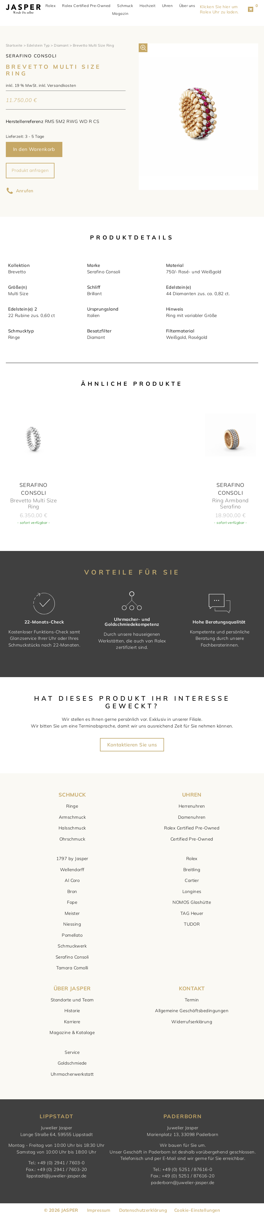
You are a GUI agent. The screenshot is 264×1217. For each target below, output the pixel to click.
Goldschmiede (72, 1063)
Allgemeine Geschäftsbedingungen (191, 1010)
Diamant (61, 45)
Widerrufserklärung (191, 1021)
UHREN (192, 794)
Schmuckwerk (72, 946)
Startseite (14, 45)
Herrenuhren (192, 806)
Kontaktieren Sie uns (132, 745)
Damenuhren (192, 817)
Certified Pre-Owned (191, 839)
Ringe (72, 806)
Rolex (53, 5)
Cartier (192, 880)
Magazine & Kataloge (72, 1032)
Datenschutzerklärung (143, 1210)
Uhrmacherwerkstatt (72, 1074)
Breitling (191, 869)
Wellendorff (72, 869)
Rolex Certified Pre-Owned (88, 5)
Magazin (123, 13)
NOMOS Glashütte (192, 902)
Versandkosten (61, 85)
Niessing (72, 924)
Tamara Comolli (72, 968)
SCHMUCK (72, 794)
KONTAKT (192, 988)
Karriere (72, 1021)
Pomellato (72, 935)
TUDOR (192, 924)
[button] (143, 47)
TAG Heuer (191, 913)
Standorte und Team (72, 1000)
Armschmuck (72, 817)
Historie (72, 1010)
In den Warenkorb (34, 149)
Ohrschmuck (72, 839)
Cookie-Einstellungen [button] (197, 1210)
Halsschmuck (72, 828)
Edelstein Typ (38, 45)
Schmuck (127, 5)
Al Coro (72, 880)
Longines (191, 891)
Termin (192, 1000)
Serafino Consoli (72, 957)
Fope (72, 902)
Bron (72, 891)
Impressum (98, 1210)
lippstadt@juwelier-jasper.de (57, 1176)
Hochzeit (150, 5)
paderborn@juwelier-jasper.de (182, 1182)
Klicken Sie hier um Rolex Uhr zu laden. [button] (223, 9)
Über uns (190, 5)
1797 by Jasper (72, 858)
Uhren (169, 5)
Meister (72, 913)
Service (72, 1052)
